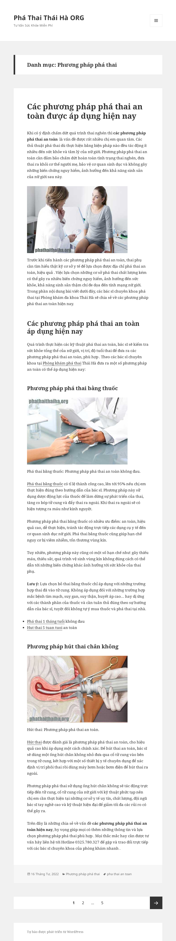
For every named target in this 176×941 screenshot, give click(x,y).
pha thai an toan (119, 874)
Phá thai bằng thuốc (45, 483)
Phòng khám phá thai (62, 363)
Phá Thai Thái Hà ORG (49, 17)
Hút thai (34, 742)
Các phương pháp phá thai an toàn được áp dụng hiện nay (84, 111)
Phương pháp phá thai (83, 874)
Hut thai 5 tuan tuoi (44, 627)
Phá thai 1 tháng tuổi (46, 621)
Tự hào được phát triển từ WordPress (55, 932)
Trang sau (156, 903)
